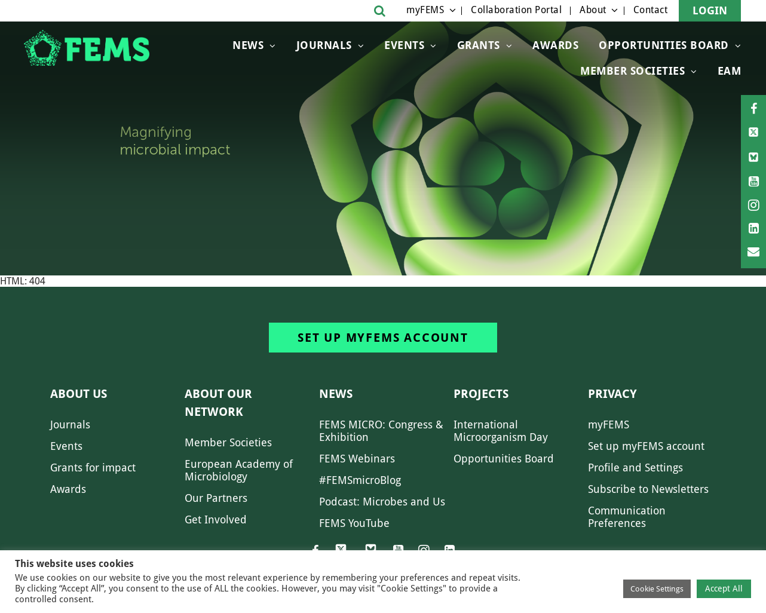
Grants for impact (93, 467)
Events (404, 45)
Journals (324, 45)
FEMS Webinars (357, 458)
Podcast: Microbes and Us (382, 501)
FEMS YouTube (354, 523)
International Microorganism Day (501, 430)
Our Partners (216, 498)
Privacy (612, 394)
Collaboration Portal (516, 10)
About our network (218, 403)
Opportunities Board (504, 458)
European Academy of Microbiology (239, 470)
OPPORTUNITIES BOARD (664, 45)
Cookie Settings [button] (657, 588)
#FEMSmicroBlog (360, 480)
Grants (478, 45)
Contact (650, 10)
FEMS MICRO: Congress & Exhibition (381, 430)
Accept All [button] (724, 588)
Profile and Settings (635, 467)
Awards (555, 45)
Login (710, 10)
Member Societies (632, 71)
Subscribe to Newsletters (648, 489)
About (593, 10)
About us (78, 394)
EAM (730, 71)
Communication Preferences (627, 516)
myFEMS (425, 10)
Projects (481, 394)
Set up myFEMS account (383, 337)
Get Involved (216, 519)
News (247, 45)
